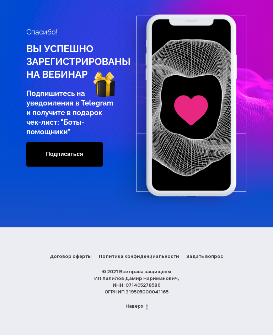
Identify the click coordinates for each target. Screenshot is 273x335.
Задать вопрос (204, 256)
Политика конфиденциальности (139, 256)
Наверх (136, 307)
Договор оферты (71, 256)
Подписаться (64, 154)
